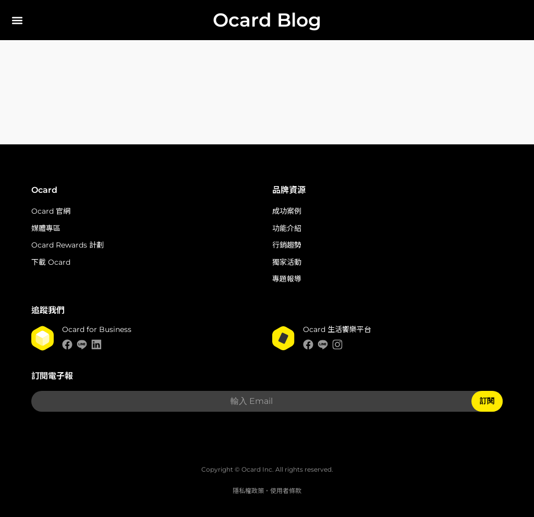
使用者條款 (285, 491)
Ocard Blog (267, 19)
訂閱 (487, 401)
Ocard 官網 (50, 211)
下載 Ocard (50, 262)
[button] (17, 20)
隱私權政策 (248, 491)
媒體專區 (45, 228)
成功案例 (286, 211)
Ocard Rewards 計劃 (67, 245)
